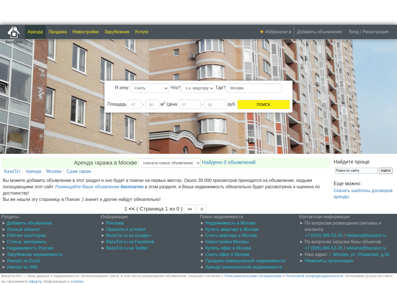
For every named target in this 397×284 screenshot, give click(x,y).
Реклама (115, 223)
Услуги (141, 31)
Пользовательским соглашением (252, 276)
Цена (172, 104)
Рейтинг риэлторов (26, 235)
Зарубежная (116, 31)
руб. (232, 104)
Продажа (58, 31)
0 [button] (202, 209)
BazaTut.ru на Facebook (130, 241)
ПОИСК (263, 104)
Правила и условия (126, 229)
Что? (176, 87)
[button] (189, 209)
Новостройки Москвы (227, 241)
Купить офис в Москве (228, 248)
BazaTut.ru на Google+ (129, 235)
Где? (221, 87)
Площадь (117, 104)
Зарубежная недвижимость (35, 254)
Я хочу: (122, 87)
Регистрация (375, 31)
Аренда (35, 31)
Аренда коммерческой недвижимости (243, 267)
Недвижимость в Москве (230, 223)
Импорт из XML (22, 267)
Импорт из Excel (23, 260)
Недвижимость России (30, 248)
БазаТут (12, 171)
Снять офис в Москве (227, 254)
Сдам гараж (79, 171)
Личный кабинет (23, 229)
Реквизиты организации (329, 260)
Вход (354, 31)
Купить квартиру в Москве (232, 229)
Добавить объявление (319, 31)
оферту (35, 281)
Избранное (276, 31)
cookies (77, 281)
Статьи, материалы (27, 241)
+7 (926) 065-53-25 (323, 235)
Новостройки (86, 31)
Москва (53, 171)
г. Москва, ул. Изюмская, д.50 (360, 254)
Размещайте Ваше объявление (99, 186)
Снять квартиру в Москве (231, 235)
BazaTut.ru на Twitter (127, 248)
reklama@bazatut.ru (366, 235)
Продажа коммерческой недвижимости (245, 260)
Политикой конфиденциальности (314, 276)
